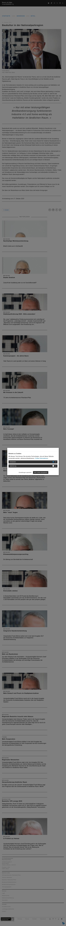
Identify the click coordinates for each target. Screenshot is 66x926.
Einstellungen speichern (25, 472)
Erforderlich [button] (13, 462)
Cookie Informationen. (41, 458)
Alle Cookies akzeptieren (40, 472)
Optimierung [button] (13, 466)
